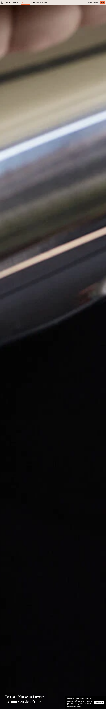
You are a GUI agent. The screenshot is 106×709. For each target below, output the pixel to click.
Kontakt (45, 2)
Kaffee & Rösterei (12, 2)
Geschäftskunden (93, 2)
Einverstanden (99, 702)
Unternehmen (35, 2)
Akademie (25, 2)
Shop (102, 2)
